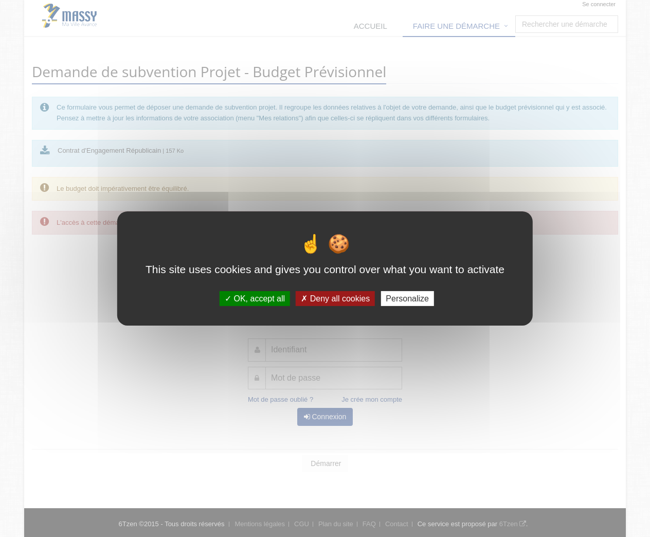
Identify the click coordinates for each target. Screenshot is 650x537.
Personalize (407, 298)
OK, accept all (255, 298)
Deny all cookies (335, 298)
